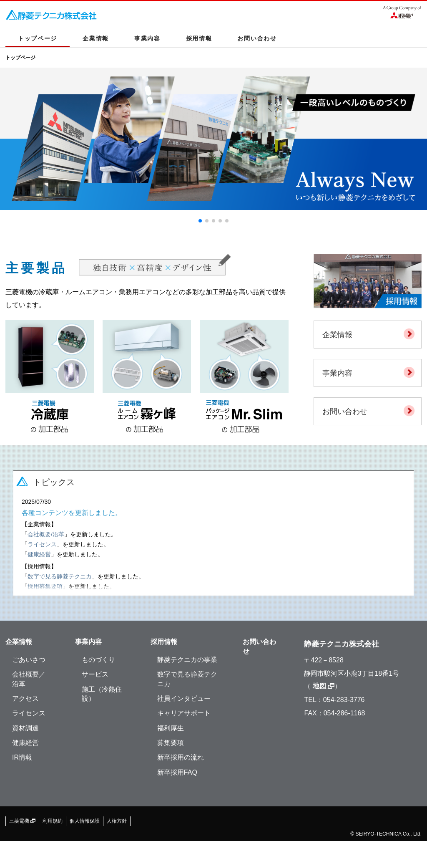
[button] (200, 220)
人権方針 (117, 821)
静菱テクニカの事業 (187, 659)
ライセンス (42, 544)
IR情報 (22, 757)
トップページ (37, 38)
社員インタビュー (184, 698)
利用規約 (53, 821)
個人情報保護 (85, 821)
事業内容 (147, 38)
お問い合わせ (256, 38)
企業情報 (96, 38)
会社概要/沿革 (46, 534)
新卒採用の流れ (180, 757)
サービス (95, 674)
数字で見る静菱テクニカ (60, 576)
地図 (323, 685)
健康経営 (39, 554)
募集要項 (170, 742)
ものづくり (98, 659)
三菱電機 (22, 821)
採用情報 (199, 38)
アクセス (25, 698)
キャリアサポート (184, 713)
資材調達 (25, 728)
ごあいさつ (28, 659)
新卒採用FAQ (177, 772)
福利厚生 (170, 728)
